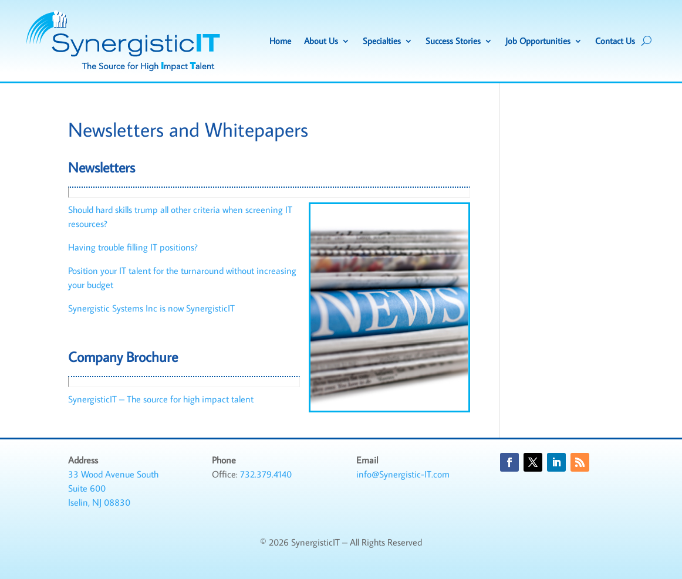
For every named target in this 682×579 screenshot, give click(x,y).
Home (280, 40)
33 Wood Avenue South (113, 474)
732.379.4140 (266, 474)
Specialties (382, 40)
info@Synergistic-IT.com (403, 474)
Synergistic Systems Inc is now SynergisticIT (151, 308)
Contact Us (615, 40)
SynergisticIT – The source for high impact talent (161, 399)
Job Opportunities (537, 40)
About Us (321, 40)
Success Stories (453, 40)
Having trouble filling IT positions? (133, 247)
